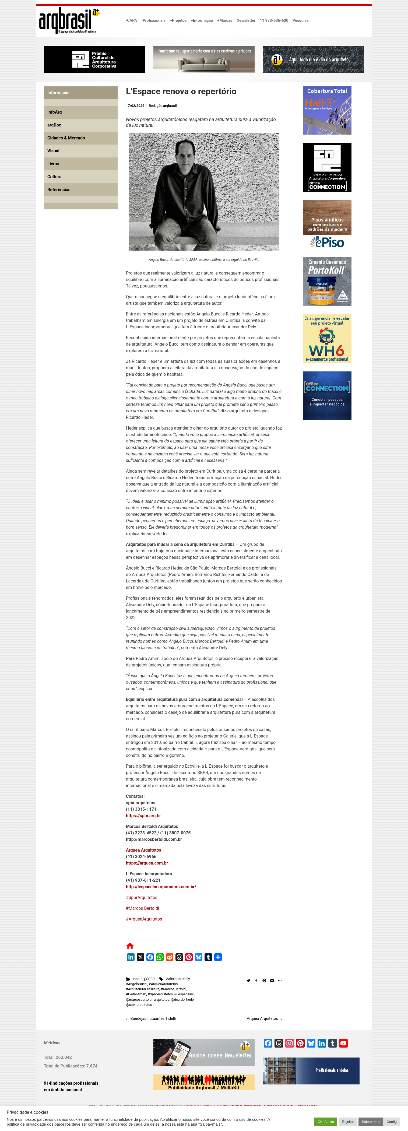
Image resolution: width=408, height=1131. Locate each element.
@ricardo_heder (183, 999)
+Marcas (224, 20)
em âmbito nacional (63, 1089)
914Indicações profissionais (71, 1083)
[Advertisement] (77, 275)
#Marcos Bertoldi (142, 908)
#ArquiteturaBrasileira (142, 989)
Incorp (138, 979)
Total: (50, 1057)
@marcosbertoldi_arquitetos (147, 999)
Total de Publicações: (65, 1066)
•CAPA (131, 20)
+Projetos (178, 20)
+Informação (202, 20)
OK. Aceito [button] (326, 1122)
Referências (59, 189)
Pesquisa (300, 20)
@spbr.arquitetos (139, 1005)
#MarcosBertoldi (174, 989)
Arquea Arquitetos (262, 1018)
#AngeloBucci (136, 984)
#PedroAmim (136, 994)
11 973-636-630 (274, 20)
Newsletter (246, 20)
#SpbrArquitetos (141, 897)
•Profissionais (153, 20)
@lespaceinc (184, 994)
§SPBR (149, 979)
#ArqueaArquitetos (144, 919)
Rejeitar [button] (348, 1122)
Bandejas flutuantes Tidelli (153, 1018)
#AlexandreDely (177, 979)
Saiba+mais (371, 1122)
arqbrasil (170, 106)
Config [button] (391, 1122)
